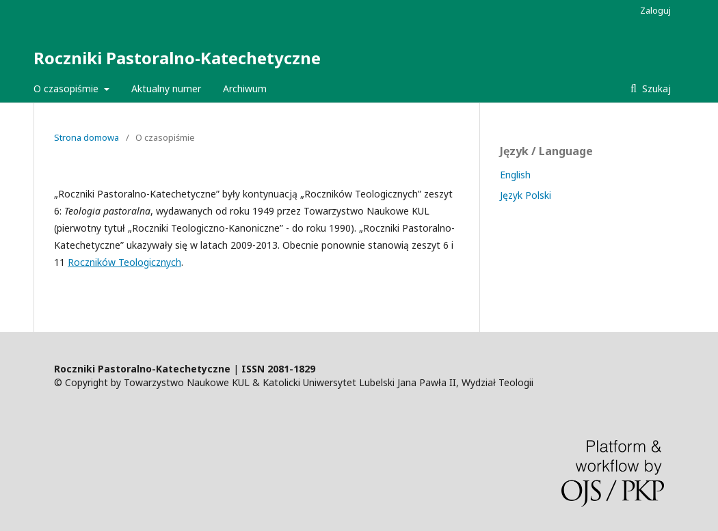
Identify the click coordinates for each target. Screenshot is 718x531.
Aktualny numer (166, 88)
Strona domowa (86, 137)
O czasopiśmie (67, 88)
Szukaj (655, 88)
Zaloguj (655, 10)
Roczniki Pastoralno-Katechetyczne (177, 57)
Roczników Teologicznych (124, 262)
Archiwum (245, 88)
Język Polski (525, 195)
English (515, 174)
